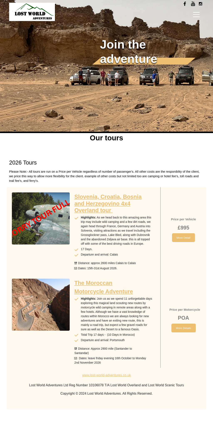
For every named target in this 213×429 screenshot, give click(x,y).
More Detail (183, 237)
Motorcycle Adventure (103, 291)
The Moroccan (93, 283)
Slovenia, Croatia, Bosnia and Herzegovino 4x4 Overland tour (107, 203)
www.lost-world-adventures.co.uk (106, 375)
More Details (183, 328)
